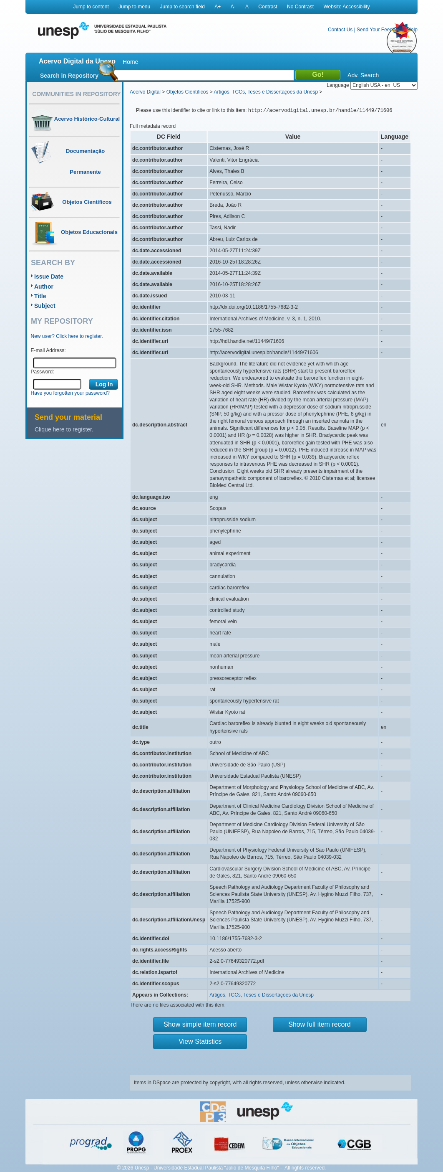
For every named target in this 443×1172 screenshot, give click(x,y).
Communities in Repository (76, 94)
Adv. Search (363, 75)
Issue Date (48, 276)
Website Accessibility (346, 7)
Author (43, 286)
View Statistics (200, 1041)
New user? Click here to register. (67, 336)
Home (130, 61)
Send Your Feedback (380, 30)
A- (233, 7)
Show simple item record (200, 1024)
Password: (42, 372)
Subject (44, 305)
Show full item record (319, 1024)
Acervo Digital (145, 92)
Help (412, 30)
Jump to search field (182, 7)
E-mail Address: (48, 350)
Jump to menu (134, 7)
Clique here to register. (64, 429)
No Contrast (300, 7)
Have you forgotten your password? (70, 393)
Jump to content (90, 7)
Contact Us (340, 30)
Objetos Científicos (187, 92)
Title (40, 296)
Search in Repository (69, 75)
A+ (217, 7)
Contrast (267, 7)
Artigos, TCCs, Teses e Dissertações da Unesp (266, 92)
